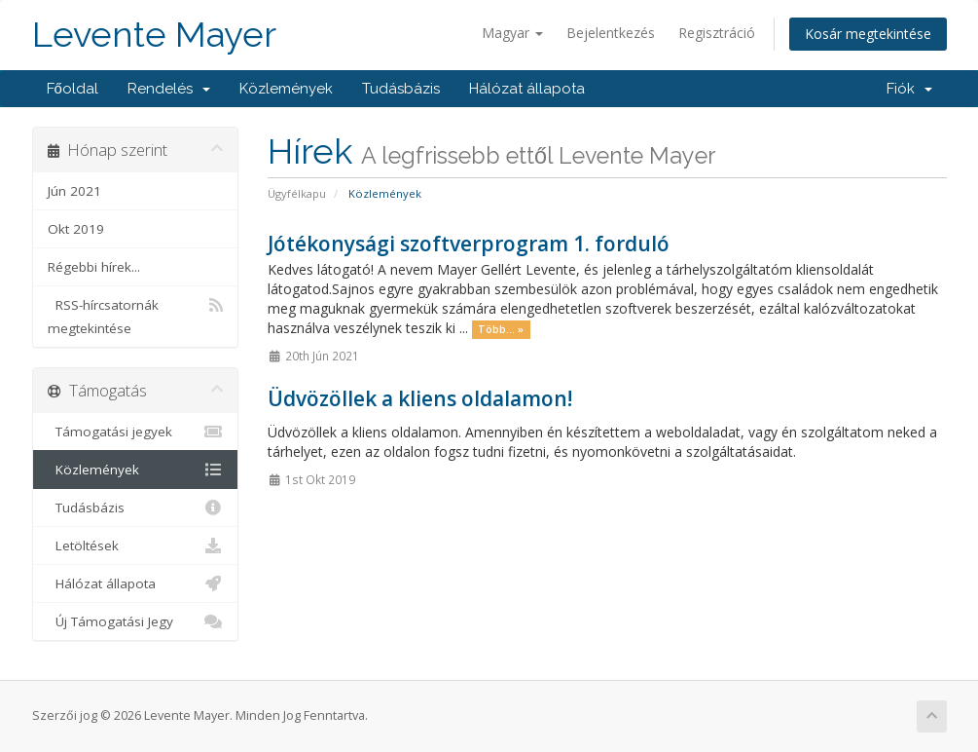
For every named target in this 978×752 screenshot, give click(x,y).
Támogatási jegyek (136, 431)
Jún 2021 (74, 191)
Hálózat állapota (527, 88)
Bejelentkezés (610, 32)
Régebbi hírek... (94, 267)
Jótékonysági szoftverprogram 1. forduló (469, 243)
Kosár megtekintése (868, 33)
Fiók (909, 88)
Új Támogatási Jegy (136, 621)
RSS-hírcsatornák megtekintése (136, 315)
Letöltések (136, 545)
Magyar (512, 32)
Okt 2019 (76, 229)
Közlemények (286, 88)
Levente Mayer (154, 35)
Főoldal (72, 88)
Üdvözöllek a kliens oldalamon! (420, 398)
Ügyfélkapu (297, 193)
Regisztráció (716, 32)
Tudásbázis (401, 88)
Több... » (501, 329)
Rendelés (168, 88)
